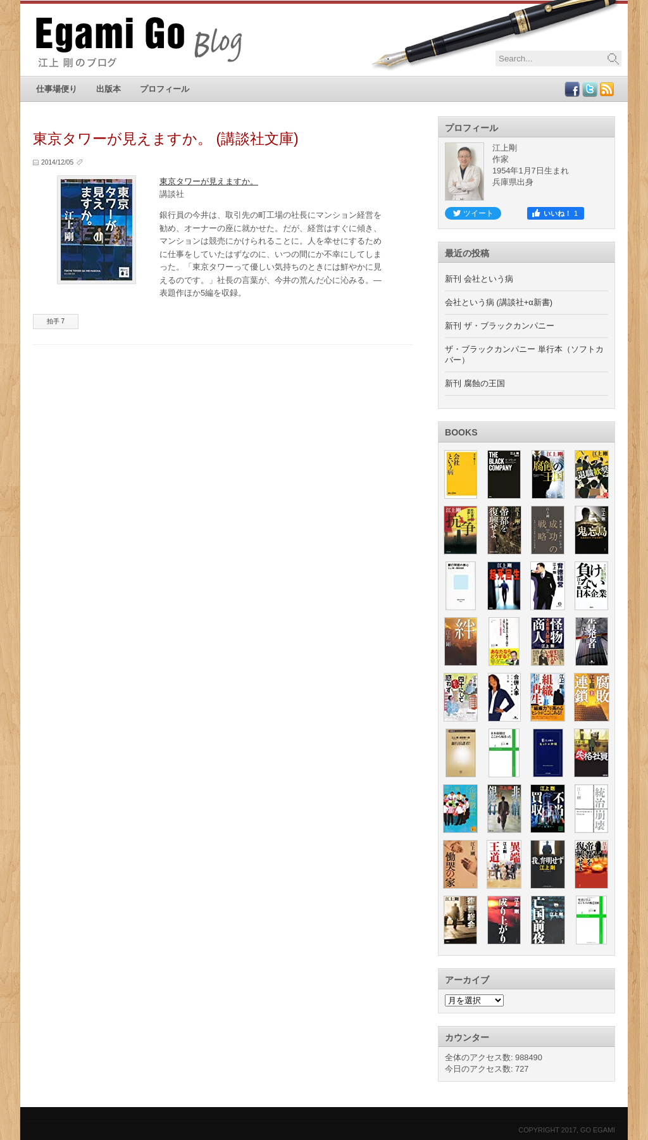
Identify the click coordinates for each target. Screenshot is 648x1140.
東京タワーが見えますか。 (208, 181)
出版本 (108, 89)
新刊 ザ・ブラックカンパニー (499, 325)
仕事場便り (56, 89)
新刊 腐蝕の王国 (475, 383)
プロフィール (164, 89)
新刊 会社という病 (479, 279)
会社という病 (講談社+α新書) (498, 302)
